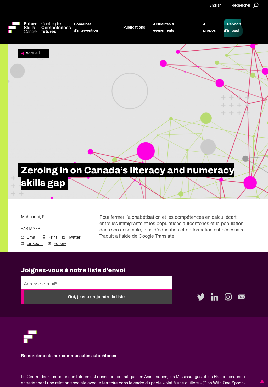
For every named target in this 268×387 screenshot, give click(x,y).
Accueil (33, 53)
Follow (60, 244)
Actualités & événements (164, 27)
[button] (261, 381)
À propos (209, 27)
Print (52, 238)
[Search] (245, 5)
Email (32, 238)
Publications (134, 27)
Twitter (74, 238)
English (215, 5)
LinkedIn (35, 244)
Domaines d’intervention (86, 27)
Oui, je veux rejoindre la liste (96, 297)
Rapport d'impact (232, 28)
